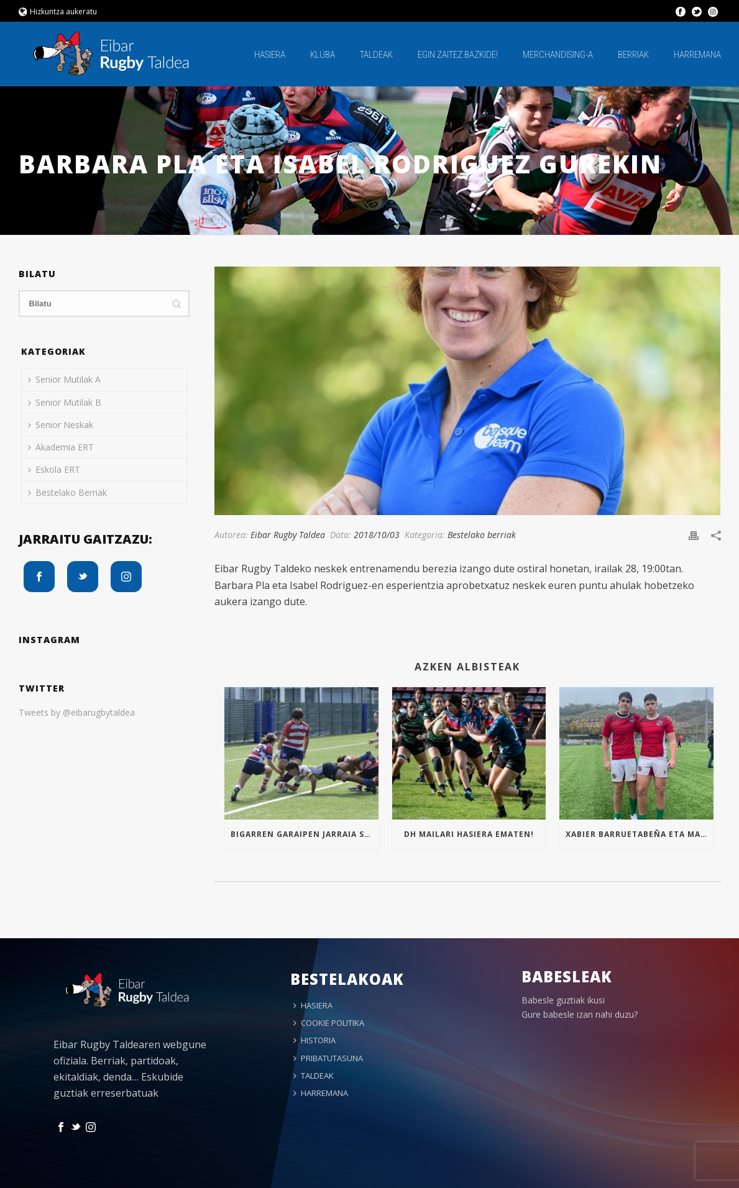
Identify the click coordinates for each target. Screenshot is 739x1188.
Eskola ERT (54, 469)
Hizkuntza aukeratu (58, 11)
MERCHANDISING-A (558, 54)
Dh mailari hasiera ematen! (469, 834)
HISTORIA (314, 1040)
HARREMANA (697, 54)
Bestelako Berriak (67, 492)
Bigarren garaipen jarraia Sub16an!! (304, 834)
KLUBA (322, 54)
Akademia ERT (61, 447)
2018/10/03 (377, 535)
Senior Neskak (60, 425)
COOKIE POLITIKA (328, 1022)
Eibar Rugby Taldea (287, 535)
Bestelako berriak (482, 535)
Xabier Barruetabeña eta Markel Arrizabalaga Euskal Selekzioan (639, 834)
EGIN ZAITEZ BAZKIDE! (458, 54)
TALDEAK (376, 54)
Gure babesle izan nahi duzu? (579, 1014)
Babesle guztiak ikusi (563, 1000)
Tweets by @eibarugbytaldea (77, 712)
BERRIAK (633, 54)
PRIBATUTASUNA (328, 1058)
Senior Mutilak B (64, 402)
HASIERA (269, 54)
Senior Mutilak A (64, 379)
